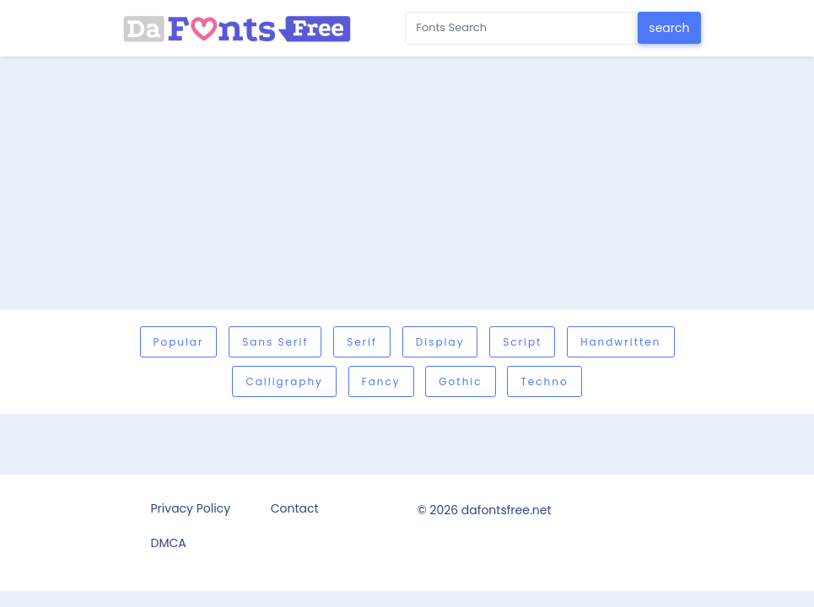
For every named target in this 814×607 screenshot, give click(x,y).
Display (440, 342)
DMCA (168, 542)
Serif (362, 342)
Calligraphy (283, 381)
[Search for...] (522, 28)
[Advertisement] (407, 183)
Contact (295, 508)
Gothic (460, 381)
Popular (179, 342)
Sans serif (275, 342)
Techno (544, 381)
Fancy (381, 381)
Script (522, 342)
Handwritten (620, 342)
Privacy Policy (191, 508)
